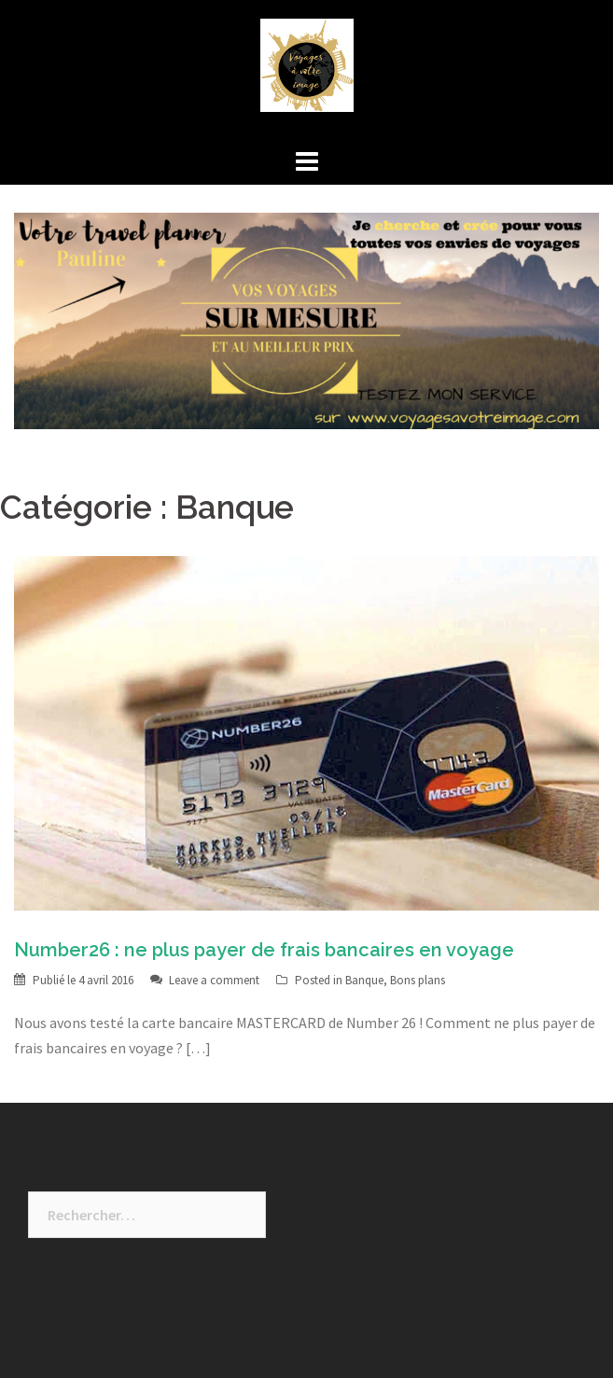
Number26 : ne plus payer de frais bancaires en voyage (264, 950)
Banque (364, 980)
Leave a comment (214, 980)
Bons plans (417, 980)
